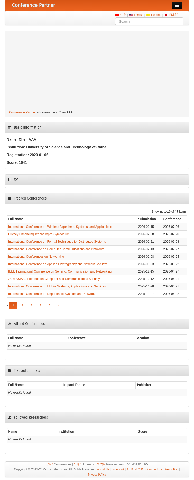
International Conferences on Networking (36, 256)
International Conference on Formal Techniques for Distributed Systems (57, 241)
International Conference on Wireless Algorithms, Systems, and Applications (60, 227)
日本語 (173, 15)
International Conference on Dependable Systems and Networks (52, 294)
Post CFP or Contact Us (146, 469)
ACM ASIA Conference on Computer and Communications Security (54, 279)
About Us (103, 469)
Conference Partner (22, 112)
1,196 (77, 464)
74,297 (100, 464)
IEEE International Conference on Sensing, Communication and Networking (60, 271)
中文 (123, 15)
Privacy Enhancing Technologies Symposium (39, 234)
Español (156, 15)
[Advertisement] (97, 71)
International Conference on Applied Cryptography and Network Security (57, 264)
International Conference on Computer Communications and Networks (56, 249)
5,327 (49, 464)
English (138, 15)
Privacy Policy (97, 474)
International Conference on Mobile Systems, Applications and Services (57, 286)
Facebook (118, 469)
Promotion (171, 469)
